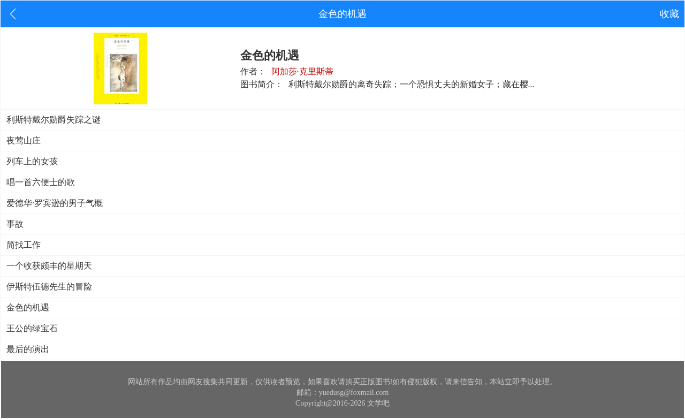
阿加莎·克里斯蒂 (302, 71)
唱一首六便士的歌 (40, 182)
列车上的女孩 (32, 161)
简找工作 (23, 244)
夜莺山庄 (23, 140)
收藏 (669, 14)
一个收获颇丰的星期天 (49, 265)
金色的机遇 (27, 307)
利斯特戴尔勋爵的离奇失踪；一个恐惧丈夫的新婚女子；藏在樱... (411, 84)
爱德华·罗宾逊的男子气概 (54, 203)
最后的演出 (27, 349)
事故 (15, 223)
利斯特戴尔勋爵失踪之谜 (53, 119)
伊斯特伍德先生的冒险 (49, 286)
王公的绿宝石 (32, 328)
